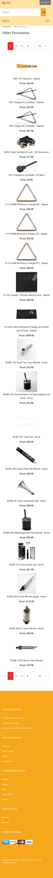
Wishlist (5, 756)
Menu (5, 21)
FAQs (4, 789)
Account (45, 2)
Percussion (6, 27)
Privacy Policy (7, 794)
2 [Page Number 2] (17, 45)
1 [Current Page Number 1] (11, 47)
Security (5, 799)
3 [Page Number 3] (23, 45)
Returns (5, 784)
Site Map (5, 823)
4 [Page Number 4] (28, 45)
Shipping (5, 779)
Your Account (7, 761)
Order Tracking (8, 751)
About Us (5, 818)
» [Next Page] (47, 47)
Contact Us (6, 746)
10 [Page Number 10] (40, 45)
